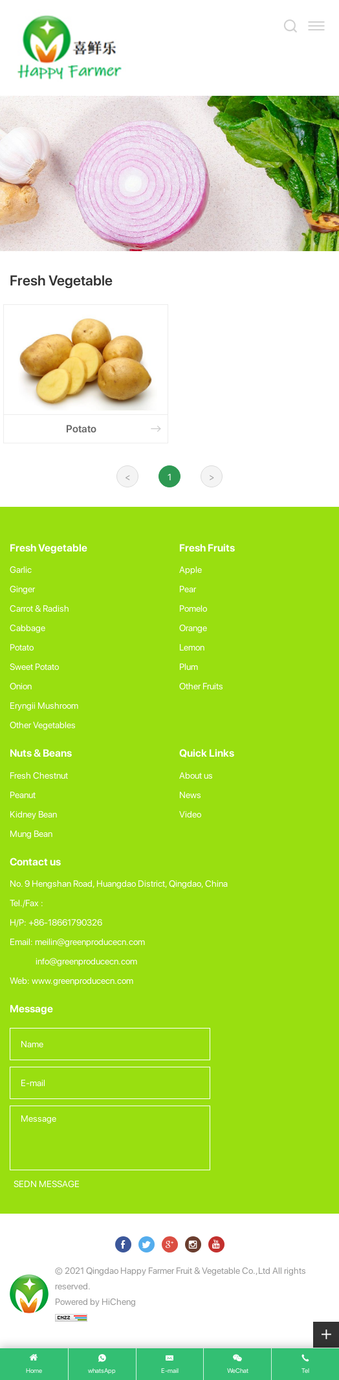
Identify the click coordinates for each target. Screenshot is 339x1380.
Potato (22, 647)
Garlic (21, 569)
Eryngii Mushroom (44, 705)
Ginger (22, 589)
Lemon (191, 647)
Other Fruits (201, 686)
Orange (193, 627)
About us (196, 775)
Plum (188, 666)
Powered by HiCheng (95, 1301)
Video (190, 814)
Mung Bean (31, 833)
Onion (21, 686)
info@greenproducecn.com (86, 961)
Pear (187, 589)
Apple (190, 569)
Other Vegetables (43, 724)
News (190, 794)
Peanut (23, 794)
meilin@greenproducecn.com (90, 941)
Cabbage (27, 627)
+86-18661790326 (65, 922)
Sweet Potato (34, 666)
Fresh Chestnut (39, 775)
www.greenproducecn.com (82, 980)
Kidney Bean (33, 814)
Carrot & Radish (39, 608)
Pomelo (193, 608)
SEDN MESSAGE (47, 1183)
